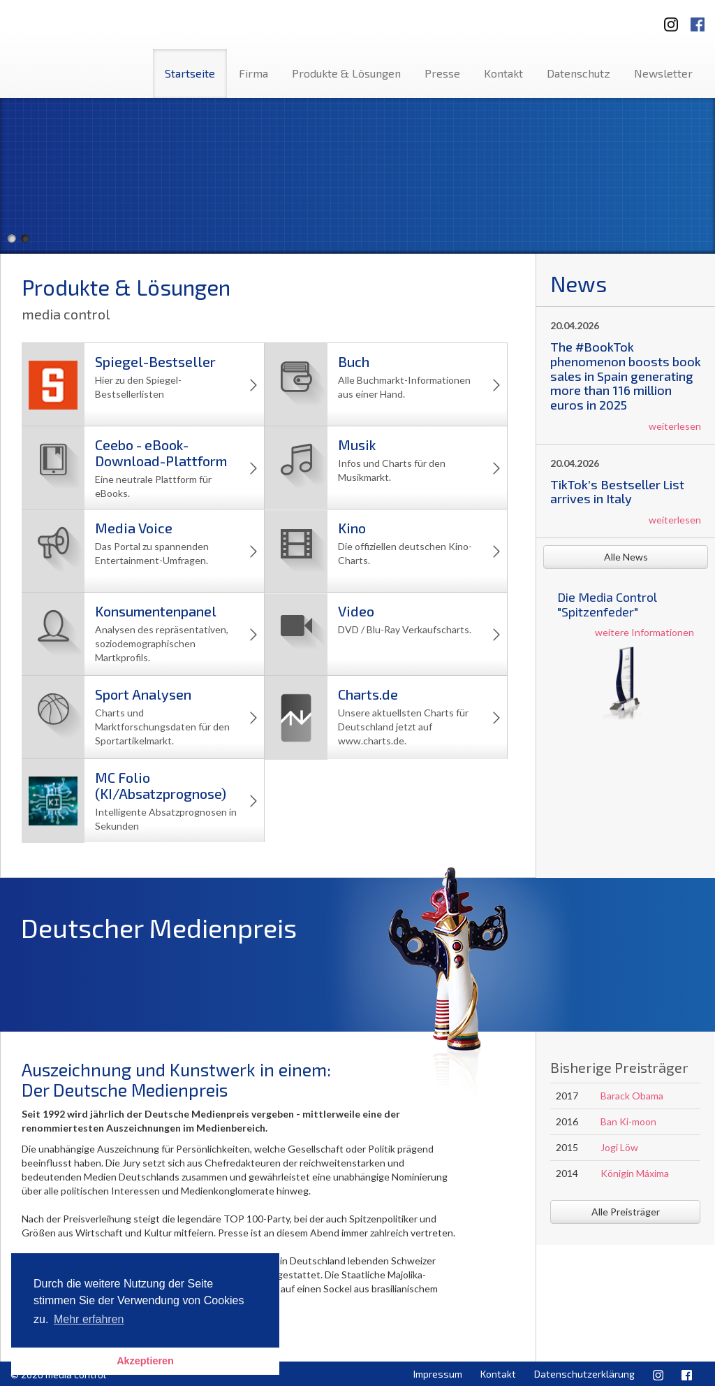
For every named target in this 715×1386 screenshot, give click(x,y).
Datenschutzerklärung (584, 1374)
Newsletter (663, 73)
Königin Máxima (634, 1173)
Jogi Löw (619, 1147)
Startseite (190, 73)
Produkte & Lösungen (346, 73)
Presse (442, 73)
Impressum (437, 1374)
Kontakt (503, 73)
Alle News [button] (626, 557)
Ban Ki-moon (628, 1121)
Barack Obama (631, 1096)
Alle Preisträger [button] (625, 1212)
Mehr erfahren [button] (89, 1319)
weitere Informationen (644, 632)
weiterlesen (675, 426)
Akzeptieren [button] (145, 1360)
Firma (253, 73)
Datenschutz (578, 73)
